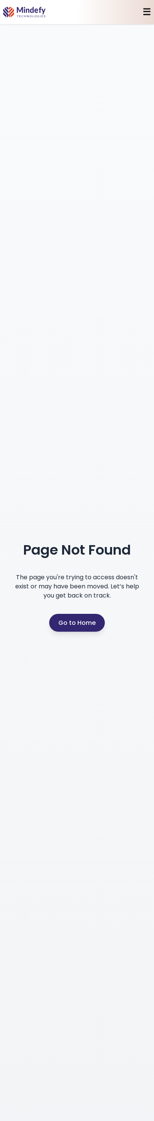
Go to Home (77, 622)
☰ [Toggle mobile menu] (147, 12)
